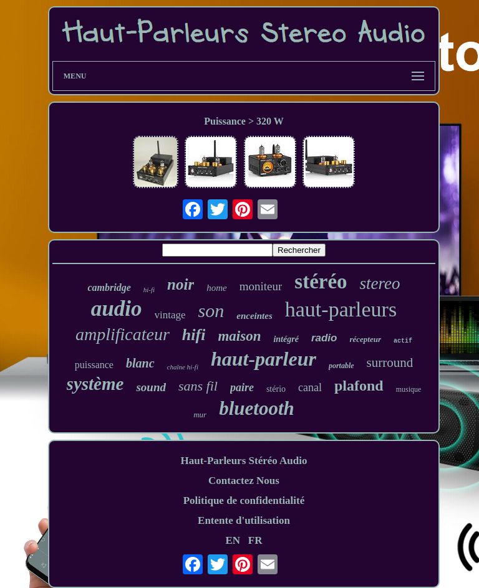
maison (239, 336)
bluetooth (256, 408)
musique (409, 389)
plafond (359, 385)
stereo (380, 283)
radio (324, 338)
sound (151, 387)
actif (403, 341)
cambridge (108, 287)
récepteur (365, 339)
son (211, 310)
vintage (170, 315)
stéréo (320, 281)
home (216, 288)
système (95, 384)
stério (276, 389)
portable (341, 365)
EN (232, 540)
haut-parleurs (341, 309)
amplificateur (122, 334)
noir (180, 284)
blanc (140, 363)
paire (242, 387)
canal (310, 387)
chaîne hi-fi (182, 367)
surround (390, 362)
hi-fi (149, 289)
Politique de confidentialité (244, 500)
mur (199, 414)
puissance (94, 364)
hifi (194, 335)
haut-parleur (263, 359)
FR (255, 540)
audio (116, 308)
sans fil (198, 386)
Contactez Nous (243, 480)
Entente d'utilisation (244, 520)
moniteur (261, 286)
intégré (285, 339)
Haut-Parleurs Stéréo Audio (243, 461)
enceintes (254, 316)
